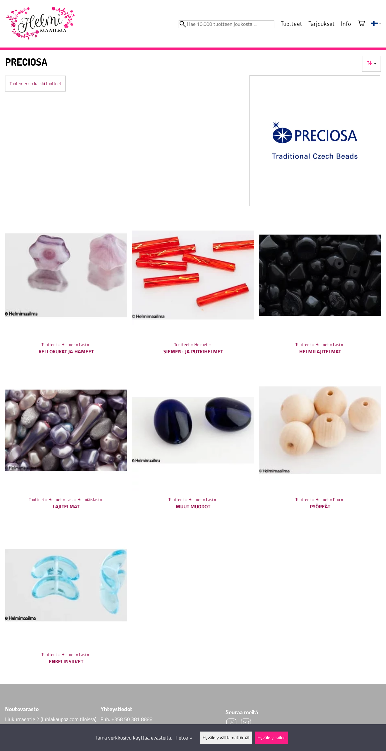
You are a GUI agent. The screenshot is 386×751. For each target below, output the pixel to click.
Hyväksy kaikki (271, 737)
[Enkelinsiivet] (66, 599)
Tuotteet (291, 23)
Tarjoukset (321, 23)
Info (346, 23)
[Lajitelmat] (66, 444)
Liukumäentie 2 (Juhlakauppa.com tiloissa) (50, 719)
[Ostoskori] (361, 23)
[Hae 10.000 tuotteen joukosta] (226, 24)
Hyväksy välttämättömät (226, 737)
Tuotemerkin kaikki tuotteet (35, 83)
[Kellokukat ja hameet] (66, 289)
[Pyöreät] (320, 444)
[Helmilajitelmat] (320, 289)
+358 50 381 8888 (131, 719)
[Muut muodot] (193, 444)
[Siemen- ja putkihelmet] (193, 289)
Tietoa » (183, 737)
